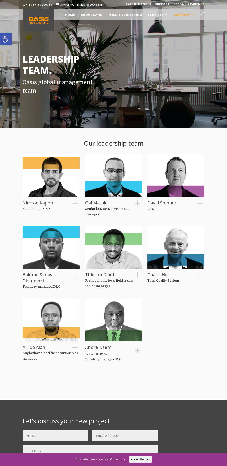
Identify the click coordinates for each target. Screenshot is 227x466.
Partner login (138, 4)
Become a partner (189, 4)
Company (182, 14)
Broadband (92, 14)
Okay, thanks (140, 459)
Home (70, 14)
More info (117, 459)
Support (162, 4)
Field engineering (125, 14)
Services (156, 14)
